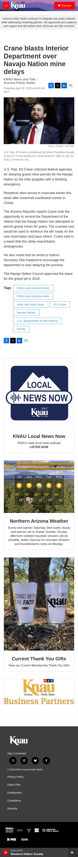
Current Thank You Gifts (39, 658)
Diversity (12, 808)
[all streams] (73, 852)
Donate (66, 5)
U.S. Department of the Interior (37, 320)
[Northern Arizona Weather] (39, 487)
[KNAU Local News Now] (39, 393)
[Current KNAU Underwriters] (39, 691)
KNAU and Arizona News (33, 288)
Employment (14, 792)
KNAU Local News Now (39, 436)
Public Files (14, 784)
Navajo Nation (26, 312)
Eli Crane (60, 304)
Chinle (21, 329)
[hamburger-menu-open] (6, 5)
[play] (5, 852)
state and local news (30, 304)
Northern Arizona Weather (39, 521)
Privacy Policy (15, 777)
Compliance (14, 800)
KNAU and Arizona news (33, 296)
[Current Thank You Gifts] (39, 604)
